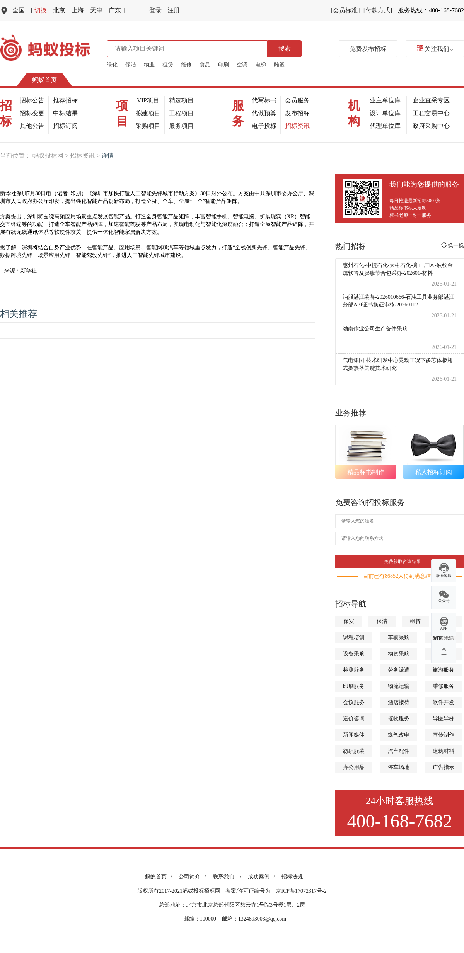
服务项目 (181, 126)
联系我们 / (228, 877)
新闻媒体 (354, 735)
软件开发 (443, 702)
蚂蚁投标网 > (51, 155)
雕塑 (279, 65)
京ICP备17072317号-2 (301, 891)
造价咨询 (354, 719)
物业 (149, 65)
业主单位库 (385, 100)
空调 (242, 65)
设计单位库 (385, 113)
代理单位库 (385, 126)
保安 (348, 621)
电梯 (260, 65)
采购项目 (148, 126)
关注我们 (435, 49)
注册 (173, 10)
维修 (186, 65)
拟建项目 (148, 113)
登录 (155, 10)
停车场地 (398, 767)
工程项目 (181, 113)
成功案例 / (263, 877)
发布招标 (297, 113)
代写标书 (264, 100)
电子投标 (264, 126)
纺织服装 (354, 751)
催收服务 (398, 719)
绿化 (112, 65)
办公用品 (354, 767)
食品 (205, 65)
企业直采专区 (431, 100)
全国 (18, 10)
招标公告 (32, 100)
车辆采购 (398, 637)
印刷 (223, 65)
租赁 (167, 65)
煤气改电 (398, 735)
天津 (96, 10)
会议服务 (354, 702)
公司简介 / (193, 877)
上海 (78, 10)
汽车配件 (398, 751)
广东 (117, 10)
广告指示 (443, 767)
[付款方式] (377, 10)
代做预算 (264, 113)
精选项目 (181, 100)
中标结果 (65, 113)
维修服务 (443, 686)
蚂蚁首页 (44, 80)
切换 (39, 10)
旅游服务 (443, 670)
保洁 (130, 65)
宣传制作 (443, 735)
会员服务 (297, 100)
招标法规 (292, 877)
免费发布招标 (368, 49)
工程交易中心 (431, 113)
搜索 (284, 48)
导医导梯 (443, 719)
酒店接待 (398, 702)
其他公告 (32, 126)
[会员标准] (345, 10)
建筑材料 (443, 751)
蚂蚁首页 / (160, 877)
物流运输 (398, 686)
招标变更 (32, 113)
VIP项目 (148, 100)
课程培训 (354, 637)
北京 (59, 10)
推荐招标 (65, 100)
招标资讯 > (85, 155)
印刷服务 (354, 686)
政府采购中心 (431, 126)
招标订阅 (65, 126)
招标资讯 (297, 126)
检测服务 (354, 670)
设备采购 (354, 654)
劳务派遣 (398, 670)
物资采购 (398, 654)
